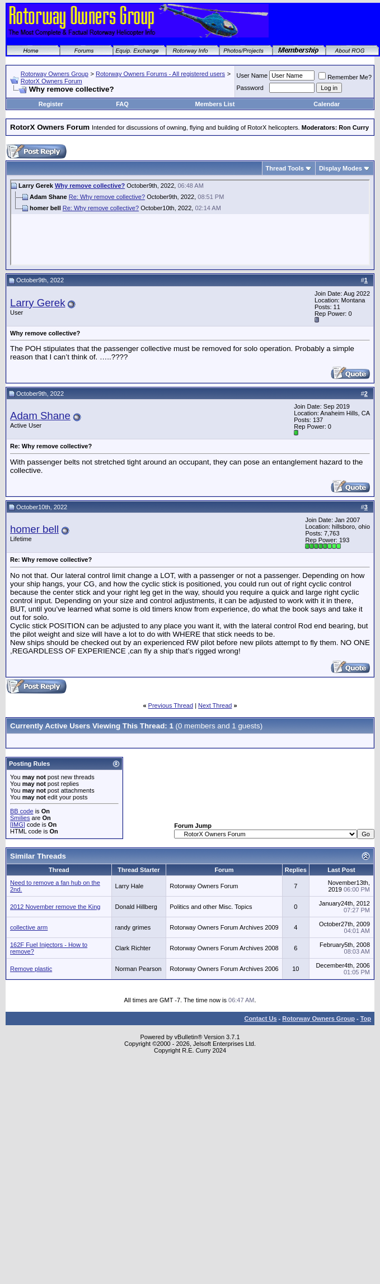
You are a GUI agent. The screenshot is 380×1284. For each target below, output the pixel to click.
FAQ (122, 104)
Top (365, 1018)
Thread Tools (285, 168)
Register (51, 104)
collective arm (29, 927)
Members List (214, 104)
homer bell (34, 529)
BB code (22, 811)
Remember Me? (345, 77)
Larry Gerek (37, 303)
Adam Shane (40, 415)
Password (250, 87)
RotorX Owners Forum (51, 81)
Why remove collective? (90, 185)
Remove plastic (31, 968)
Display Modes (340, 168)
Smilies (20, 817)
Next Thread (215, 705)
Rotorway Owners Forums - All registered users (160, 73)
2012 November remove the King (55, 906)
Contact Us (260, 1018)
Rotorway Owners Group (54, 73)
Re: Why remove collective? (107, 196)
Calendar (326, 104)
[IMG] (17, 824)
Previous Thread (171, 705)
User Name (252, 75)
